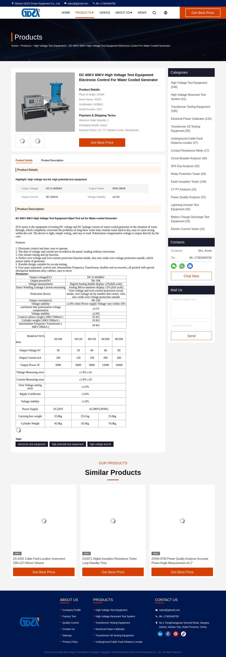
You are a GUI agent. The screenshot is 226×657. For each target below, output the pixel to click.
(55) (185, 128)
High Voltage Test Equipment (50, 45)
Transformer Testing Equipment (113, 622)
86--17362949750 (104, 3)
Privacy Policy (70, 641)
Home (66, 12)
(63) (188, 173)
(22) (183, 189)
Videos (104, 12)
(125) (191, 118)
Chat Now (191, 276)
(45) (189, 158)
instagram (175, 634)
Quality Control (71, 622)
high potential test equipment (68, 444)
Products (84, 12)
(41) (188, 96)
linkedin (160, 634)
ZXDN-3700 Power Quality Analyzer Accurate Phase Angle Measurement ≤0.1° (179, 560)
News (142, 12)
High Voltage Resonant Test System (115, 616)
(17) (190, 150)
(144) (188, 181)
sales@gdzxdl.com (76, 3)
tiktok (183, 634)
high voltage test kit (100, 444)
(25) (190, 219)
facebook (168, 634)
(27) (187, 140)
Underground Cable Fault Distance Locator (119, 641)
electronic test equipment (32, 444)
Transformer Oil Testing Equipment (115, 635)
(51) (188, 197)
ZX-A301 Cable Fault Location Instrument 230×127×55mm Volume (39, 560)
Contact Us (69, 629)
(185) (190, 109)
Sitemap (67, 635)
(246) (189, 84)
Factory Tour (69, 616)
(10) (188, 228)
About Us (124, 12)
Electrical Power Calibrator (110, 629)
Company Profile (72, 610)
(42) (185, 166)
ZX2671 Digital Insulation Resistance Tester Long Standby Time (109, 560)
